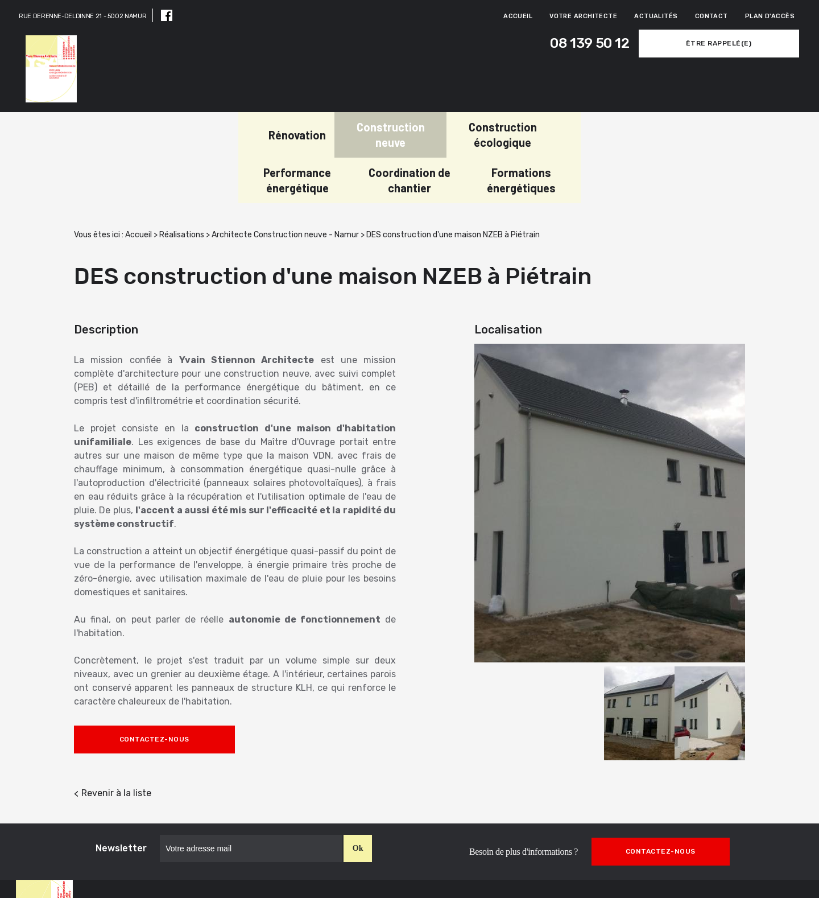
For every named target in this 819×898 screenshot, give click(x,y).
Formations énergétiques (670, 130)
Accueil (517, 16)
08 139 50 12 (594, 43)
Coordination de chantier (559, 130)
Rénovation (129, 131)
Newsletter (121, 798)
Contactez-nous (154, 690)
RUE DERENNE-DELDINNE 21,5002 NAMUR (443, 876)
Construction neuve (223, 130)
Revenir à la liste (116, 743)
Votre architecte (583, 16)
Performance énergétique (447, 130)
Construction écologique (335, 130)
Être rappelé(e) (723, 43)
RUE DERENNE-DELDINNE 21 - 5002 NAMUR (82, 16)
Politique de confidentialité (749, 882)
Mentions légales (769, 870)
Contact (711, 16)
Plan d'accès (770, 16)
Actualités (655, 16)
